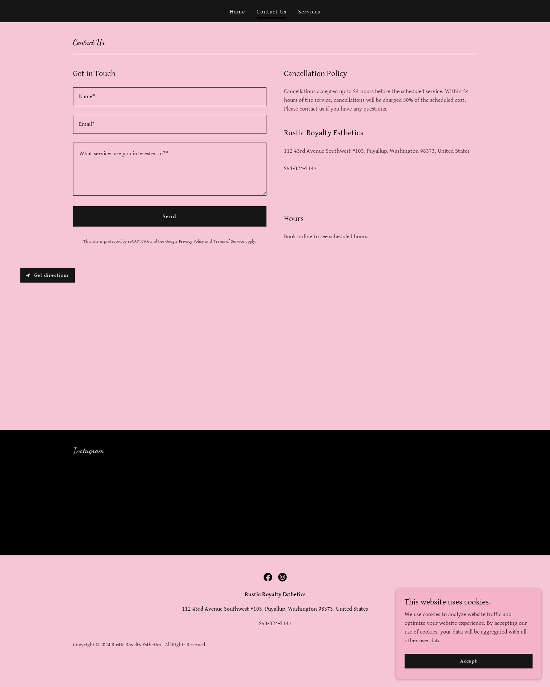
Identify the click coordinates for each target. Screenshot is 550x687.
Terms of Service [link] (228, 241)
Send (169, 216)
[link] (268, 577)
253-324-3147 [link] (300, 168)
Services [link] (309, 11)
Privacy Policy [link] (191, 241)
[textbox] (169, 96)
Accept (468, 661)
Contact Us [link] (271, 11)
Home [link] (237, 11)
